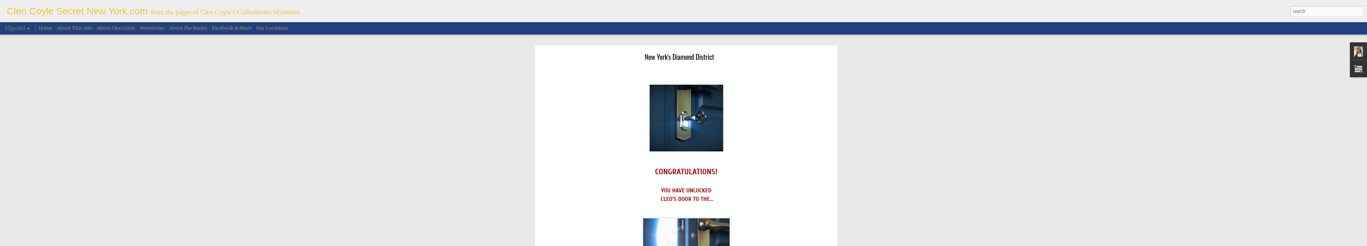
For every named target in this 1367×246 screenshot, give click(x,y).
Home (45, 28)
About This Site (74, 28)
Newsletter (152, 28)
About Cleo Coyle (116, 28)
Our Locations (272, 28)
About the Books (188, 28)
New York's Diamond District (679, 50)
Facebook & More (232, 28)
